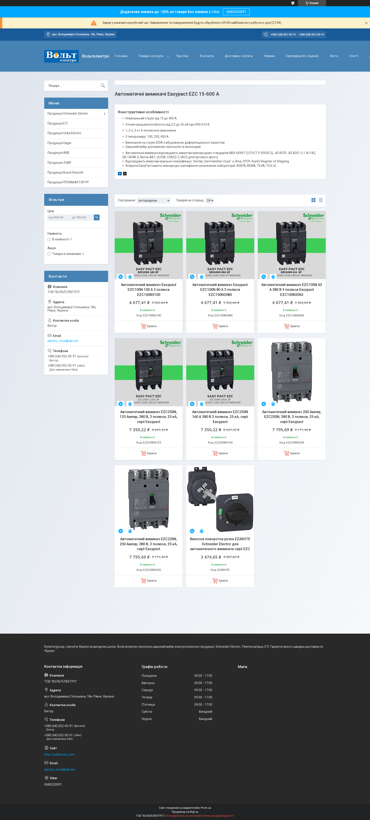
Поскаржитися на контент (182, 815)
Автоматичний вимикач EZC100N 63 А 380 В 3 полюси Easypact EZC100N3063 (291, 290)
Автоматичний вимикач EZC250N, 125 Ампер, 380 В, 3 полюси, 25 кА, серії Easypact (148, 417)
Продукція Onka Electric (64, 133)
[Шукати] (103, 85)
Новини (269, 56)
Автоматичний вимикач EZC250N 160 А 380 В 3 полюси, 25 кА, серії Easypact (220, 417)
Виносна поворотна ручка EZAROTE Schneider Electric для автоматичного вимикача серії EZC (220, 544)
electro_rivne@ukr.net (63, 341)
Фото (334, 56)
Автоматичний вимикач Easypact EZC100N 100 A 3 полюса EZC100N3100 (148, 290)
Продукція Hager (60, 143)
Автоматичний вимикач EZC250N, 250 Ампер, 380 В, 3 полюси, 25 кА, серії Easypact (148, 544)
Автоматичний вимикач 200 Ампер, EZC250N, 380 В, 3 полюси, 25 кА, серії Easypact (291, 417)
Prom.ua (206, 807)
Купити (151, 326)
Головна (121, 56)
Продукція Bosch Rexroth (65, 172)
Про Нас (182, 56)
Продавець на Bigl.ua (185, 811)
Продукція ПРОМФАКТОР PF (68, 182)
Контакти (207, 56)
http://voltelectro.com (59, 754)
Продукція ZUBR (59, 162)
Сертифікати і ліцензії (302, 56)
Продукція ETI (58, 123)
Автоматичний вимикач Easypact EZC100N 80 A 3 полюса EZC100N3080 (220, 290)
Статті (353, 56)
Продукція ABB (58, 152)
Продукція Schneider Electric (68, 113)
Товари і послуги (150, 56)
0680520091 (236, 12)
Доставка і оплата (239, 56)
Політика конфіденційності (217, 815)
